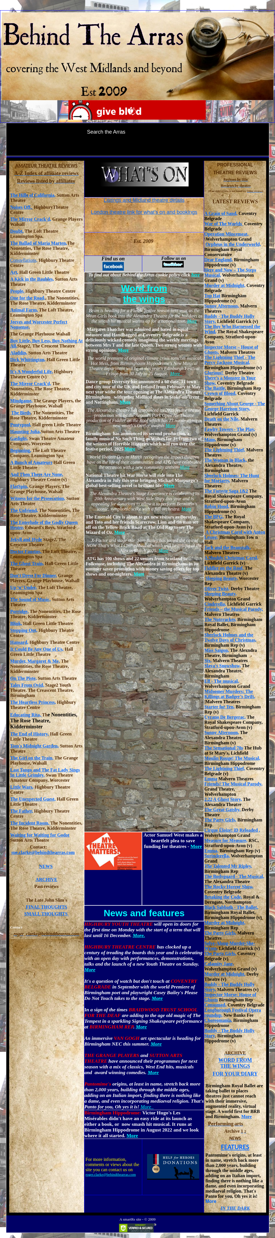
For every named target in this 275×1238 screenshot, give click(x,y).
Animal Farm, (24, 310)
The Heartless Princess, (33, 702)
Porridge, (19, 611)
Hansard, (19, 642)
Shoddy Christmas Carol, (232, 557)
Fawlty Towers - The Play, (229, 429)
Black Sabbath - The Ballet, (231, 907)
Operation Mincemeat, (226, 234)
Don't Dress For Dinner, (33, 575)
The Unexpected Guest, (33, 799)
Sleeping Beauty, (221, 578)
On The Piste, (23, 678)
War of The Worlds (223, 223)
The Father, (21, 811)
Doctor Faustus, (26, 551)
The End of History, (29, 733)
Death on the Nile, (222, 419)
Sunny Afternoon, (221, 306)
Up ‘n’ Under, (23, 587)
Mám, (210, 439)
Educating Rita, (26, 714)
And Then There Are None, (36, 474)
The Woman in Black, (225, 460)
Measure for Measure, (226, 840)
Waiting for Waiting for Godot (40, 835)
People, (17, 291)
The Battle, (215, 388)
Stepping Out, (23, 630)
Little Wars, (21, 787)
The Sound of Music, (30, 599)
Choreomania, (218, 1020)
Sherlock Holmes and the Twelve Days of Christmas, (230, 637)
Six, (207, 660)
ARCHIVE (47, 879)
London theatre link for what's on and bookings (144, 212)
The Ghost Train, (27, 563)
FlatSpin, (19, 486)
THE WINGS (235, 1066)
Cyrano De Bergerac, (225, 717)
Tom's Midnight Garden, (34, 745)
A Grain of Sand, (221, 213)
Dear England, (218, 259)
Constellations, (24, 260)
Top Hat (212, 295)
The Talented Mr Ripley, (228, 866)
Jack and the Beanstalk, (227, 547)
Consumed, (215, 1004)
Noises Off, (21, 207)
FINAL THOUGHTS (46, 907)
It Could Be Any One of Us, (37, 649)
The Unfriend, (24, 510)
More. (139, 935)
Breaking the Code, (223, 897)
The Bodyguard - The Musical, (234, 876)
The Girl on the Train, (32, 757)
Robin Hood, (216, 506)
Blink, (16, 623)
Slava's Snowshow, (222, 665)
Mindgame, (21, 400)
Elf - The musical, (221, 681)
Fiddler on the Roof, (224, 568)
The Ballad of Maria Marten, (38, 243)
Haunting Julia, (25, 431)
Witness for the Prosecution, (37, 498)
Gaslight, (19, 438)
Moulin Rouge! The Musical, (232, 758)
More (246, 1116)
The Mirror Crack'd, (30, 219)
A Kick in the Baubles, (32, 279)
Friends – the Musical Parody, (233, 609)
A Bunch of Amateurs (31, 462)
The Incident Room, (30, 823)
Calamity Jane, (219, 963)
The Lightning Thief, (224, 449)
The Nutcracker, (220, 619)
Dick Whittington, (27, 359)
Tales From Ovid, (27, 685)
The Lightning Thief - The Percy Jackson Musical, (229, 360)
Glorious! (214, 372)
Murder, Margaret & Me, (35, 661)
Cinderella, (215, 604)
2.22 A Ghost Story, (223, 799)
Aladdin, (18, 352)
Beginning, (20, 450)
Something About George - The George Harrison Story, (234, 406)
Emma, (211, 850)
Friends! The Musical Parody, (233, 783)
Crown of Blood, (220, 393)
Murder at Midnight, (224, 285)
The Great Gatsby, (222, 809)
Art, (14, 272)
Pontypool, (20, 424)
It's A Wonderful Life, (31, 371)
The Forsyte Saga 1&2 (226, 491)
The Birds (21, 412)
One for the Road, (27, 298)
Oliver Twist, (217, 588)
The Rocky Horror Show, (229, 886)
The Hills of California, (33, 195)
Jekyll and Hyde (26, 539)
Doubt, (17, 231)
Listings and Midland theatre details (144, 200)
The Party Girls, (220, 819)
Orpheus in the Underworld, (233, 244)
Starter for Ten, (219, 706)
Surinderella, (217, 855)
